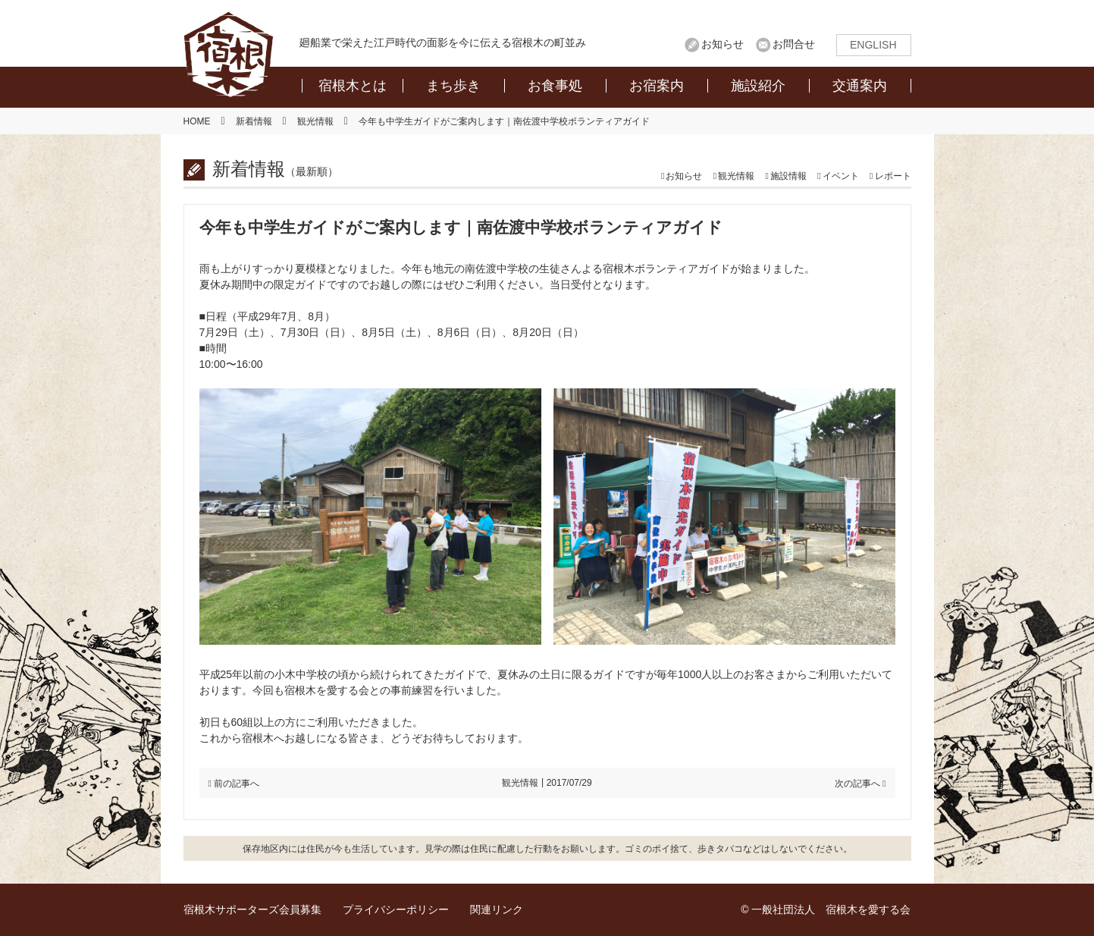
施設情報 (788, 176)
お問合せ (794, 44)
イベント (841, 176)
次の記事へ (857, 783)
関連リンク (496, 909)
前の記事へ (236, 783)
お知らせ (722, 44)
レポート (893, 176)
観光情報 (736, 176)
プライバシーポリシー (396, 909)
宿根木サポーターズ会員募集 (252, 909)
